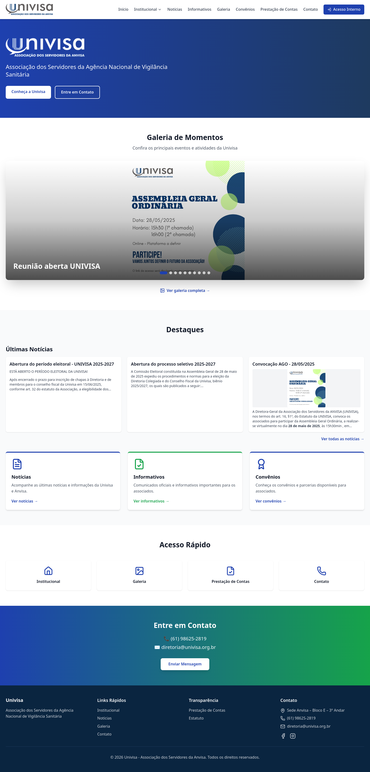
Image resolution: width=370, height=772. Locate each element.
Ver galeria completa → (185, 290)
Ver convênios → (271, 501)
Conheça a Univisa (28, 91)
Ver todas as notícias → (342, 438)
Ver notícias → (24, 501)
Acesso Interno (343, 9)
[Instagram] (293, 736)
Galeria (223, 9)
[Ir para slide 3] (175, 272)
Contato (310, 9)
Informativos (199, 9)
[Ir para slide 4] (180, 272)
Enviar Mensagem (184, 664)
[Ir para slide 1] (163, 272)
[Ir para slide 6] (189, 272)
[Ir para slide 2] (170, 272)
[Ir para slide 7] (194, 272)
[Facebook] (283, 736)
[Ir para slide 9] (204, 272)
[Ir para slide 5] (185, 272)
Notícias (174, 9)
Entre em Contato (77, 92)
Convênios (245, 9)
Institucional (148, 9)
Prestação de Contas (279, 9)
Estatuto (196, 718)
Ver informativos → (151, 501)
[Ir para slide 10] (208, 272)
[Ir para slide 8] (199, 272)
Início (123, 9)
